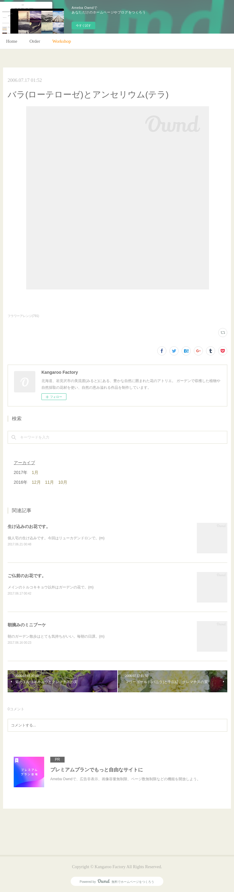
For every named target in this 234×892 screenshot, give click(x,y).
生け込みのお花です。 (29, 526)
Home (11, 41)
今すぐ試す (83, 25)
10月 (62, 482)
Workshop (61, 41)
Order (35, 41)
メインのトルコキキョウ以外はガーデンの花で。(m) (51, 587)
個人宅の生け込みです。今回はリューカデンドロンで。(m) (56, 538)
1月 (35, 472)
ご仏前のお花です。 (27, 575)
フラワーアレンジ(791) (23, 316)
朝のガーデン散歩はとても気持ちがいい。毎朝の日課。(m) (56, 636)
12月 (36, 482)
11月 (49, 482)
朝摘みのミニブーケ (27, 624)
